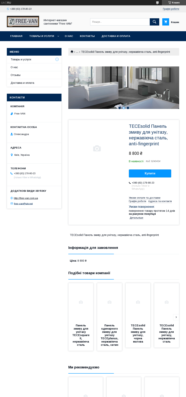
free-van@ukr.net (23, 203)
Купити (150, 173)
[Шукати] (154, 22)
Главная (16, 36)
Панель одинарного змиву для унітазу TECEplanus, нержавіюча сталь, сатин (110, 335)
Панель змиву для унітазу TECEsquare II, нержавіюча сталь (81, 335)
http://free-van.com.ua (26, 198)
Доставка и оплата (116, 36)
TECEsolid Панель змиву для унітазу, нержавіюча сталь (167, 333)
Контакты (87, 36)
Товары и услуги (41, 36)
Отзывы (15, 75)
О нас (69, 36)
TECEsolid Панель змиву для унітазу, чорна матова (138, 333)
